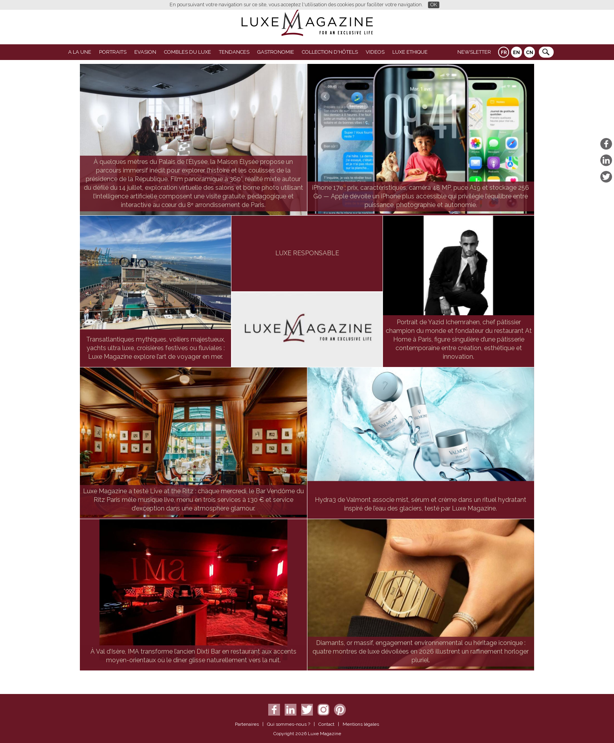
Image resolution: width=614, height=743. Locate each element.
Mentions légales (361, 724)
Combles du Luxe (187, 52)
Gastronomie (275, 52)
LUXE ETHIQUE (410, 52)
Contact (326, 724)
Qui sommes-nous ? (288, 724)
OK (433, 4)
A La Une (79, 52)
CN (529, 52)
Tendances (234, 52)
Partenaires (247, 724)
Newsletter (474, 52)
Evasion (145, 52)
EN (516, 52)
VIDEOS (375, 52)
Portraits (112, 52)
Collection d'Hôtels (330, 52)
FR (504, 52)
